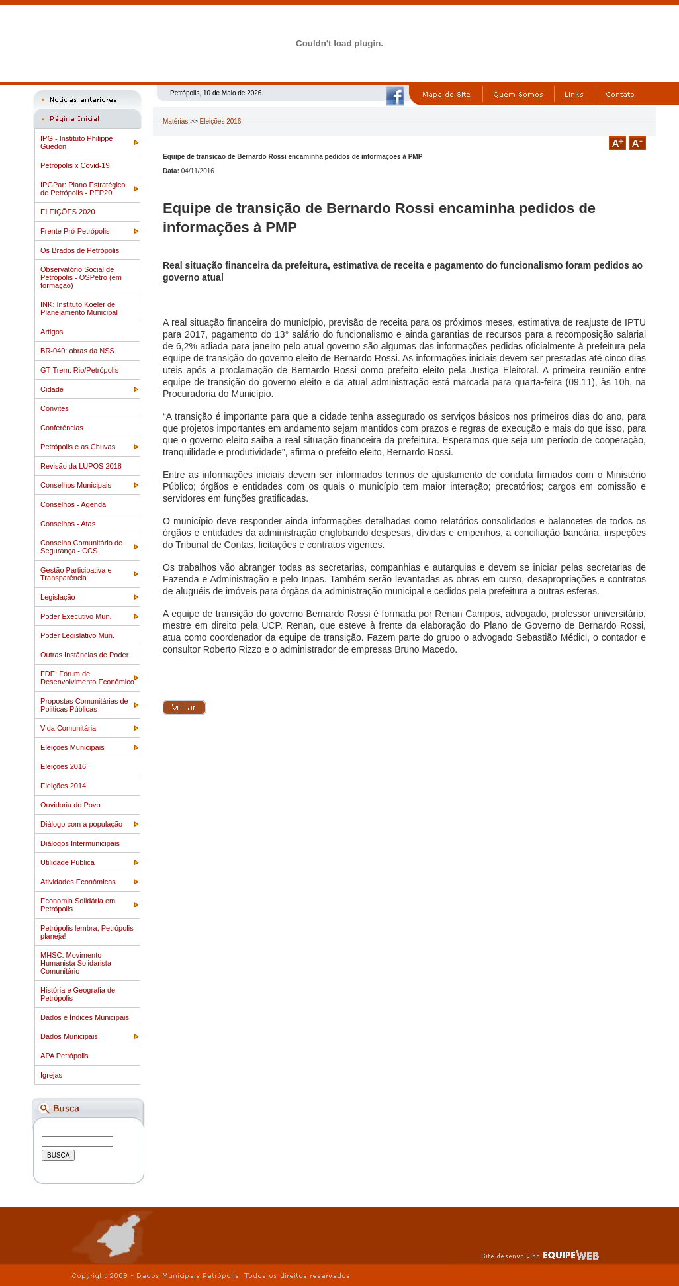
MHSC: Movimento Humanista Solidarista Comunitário (75, 963)
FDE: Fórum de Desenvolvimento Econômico (87, 678)
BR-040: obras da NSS (77, 351)
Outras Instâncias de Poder (84, 655)
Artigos (51, 332)
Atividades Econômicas (78, 882)
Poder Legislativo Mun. (77, 635)
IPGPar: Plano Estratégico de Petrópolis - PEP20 (82, 189)
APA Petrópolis (64, 1056)
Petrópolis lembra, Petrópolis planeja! (87, 932)
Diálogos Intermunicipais (80, 843)
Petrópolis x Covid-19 (75, 165)
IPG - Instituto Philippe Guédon (76, 142)
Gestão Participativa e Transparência (76, 574)
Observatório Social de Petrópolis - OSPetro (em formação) (81, 277)
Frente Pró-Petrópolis (75, 231)
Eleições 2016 (63, 766)
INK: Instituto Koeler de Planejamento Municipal (79, 308)
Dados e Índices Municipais (84, 1017)
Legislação (57, 597)
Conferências (61, 428)
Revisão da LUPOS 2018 (81, 466)
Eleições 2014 (63, 786)
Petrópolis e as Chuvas (77, 447)
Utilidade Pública (67, 862)
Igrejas (51, 1075)
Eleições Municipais (72, 747)
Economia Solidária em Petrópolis (77, 905)
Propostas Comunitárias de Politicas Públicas (84, 705)
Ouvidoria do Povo (70, 805)
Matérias (175, 121)
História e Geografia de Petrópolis (77, 994)
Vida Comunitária (68, 728)
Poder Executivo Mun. (76, 616)
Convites (54, 408)
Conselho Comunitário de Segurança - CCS (81, 547)
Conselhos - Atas (67, 524)
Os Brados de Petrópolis (79, 250)
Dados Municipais (69, 1036)
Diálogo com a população (81, 824)
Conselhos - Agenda (73, 504)
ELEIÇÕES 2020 (67, 212)
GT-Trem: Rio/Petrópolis (79, 370)
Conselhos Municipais (75, 485)
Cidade (52, 389)
